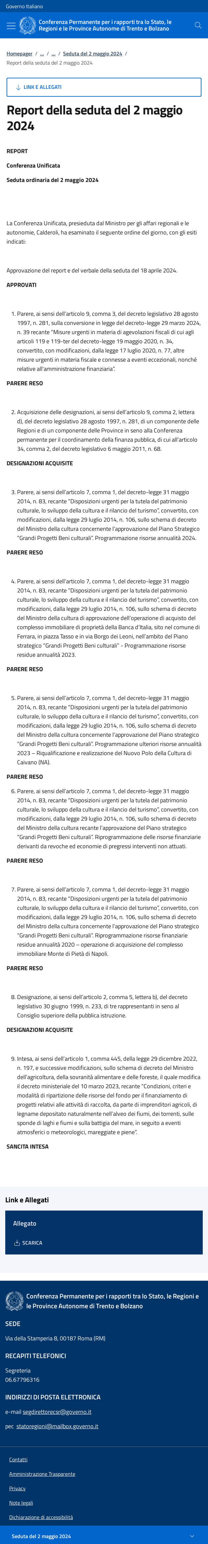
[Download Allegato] (27, 1243)
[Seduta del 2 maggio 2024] (104, 1536)
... (42, 53)
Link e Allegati (37, 87)
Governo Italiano (24, 6)
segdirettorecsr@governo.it (57, 1411)
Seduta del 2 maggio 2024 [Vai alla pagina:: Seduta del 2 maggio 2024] (92, 53)
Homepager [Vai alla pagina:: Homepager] (20, 53)
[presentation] (198, 25)
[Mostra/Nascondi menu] (11, 26)
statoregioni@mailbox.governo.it (57, 1426)
